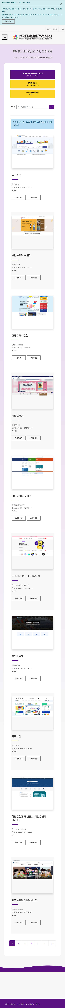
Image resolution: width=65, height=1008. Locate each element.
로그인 (49, 29)
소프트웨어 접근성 (32, 93)
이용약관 (21, 977)
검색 (13, 106)
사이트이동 (34, 197)
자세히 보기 (8, 21)
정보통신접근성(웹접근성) (32, 75)
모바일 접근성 (32, 84)
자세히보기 (19, 197)
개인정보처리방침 (10, 977)
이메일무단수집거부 (34, 977)
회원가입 (55, 29)
